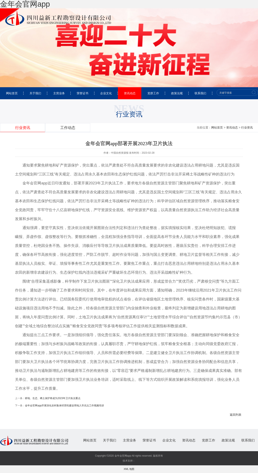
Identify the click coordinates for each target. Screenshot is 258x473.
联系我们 (200, 93)
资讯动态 (130, 93)
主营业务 (59, 93)
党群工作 (153, 93)
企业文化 (106, 93)
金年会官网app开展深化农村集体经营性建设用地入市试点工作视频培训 (64, 405)
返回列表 (235, 414)
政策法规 (177, 93)
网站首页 (12, 93)
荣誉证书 (82, 93)
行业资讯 (247, 127)
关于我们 (35, 93)
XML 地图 (129, 469)
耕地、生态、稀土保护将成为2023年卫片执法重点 (52, 398)
